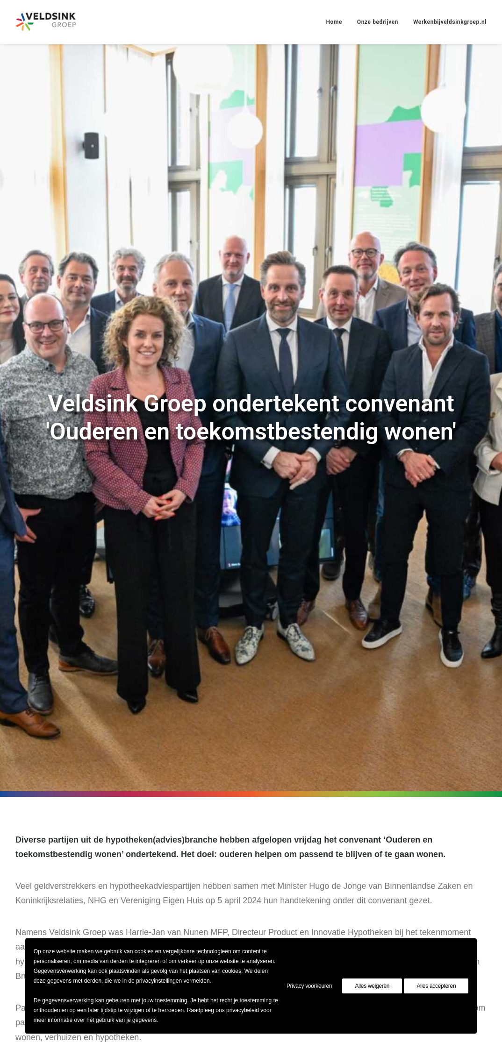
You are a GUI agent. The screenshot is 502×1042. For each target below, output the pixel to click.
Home (334, 22)
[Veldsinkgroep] (45, 22)
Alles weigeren (372, 986)
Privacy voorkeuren (309, 986)
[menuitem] (337, 22)
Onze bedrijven (377, 22)
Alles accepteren (436, 986)
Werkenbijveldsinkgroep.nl (450, 22)
